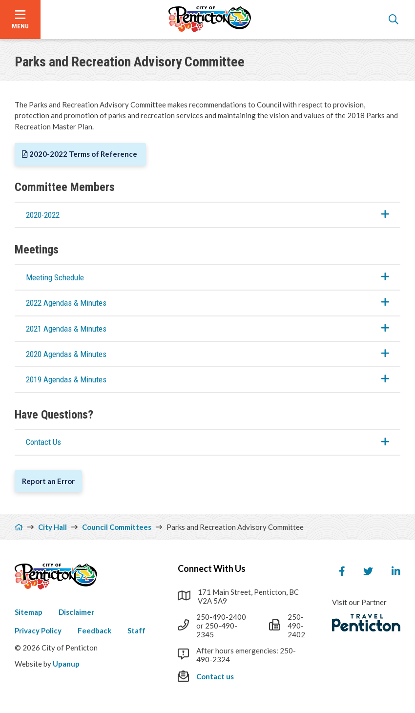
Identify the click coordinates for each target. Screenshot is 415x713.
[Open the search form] (393, 19)
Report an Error (48, 481)
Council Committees (116, 527)
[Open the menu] (20, 19)
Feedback (94, 630)
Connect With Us (212, 568)
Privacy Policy (38, 630)
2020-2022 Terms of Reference (84, 153)
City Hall (52, 527)
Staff (136, 630)
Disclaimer (76, 612)
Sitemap (28, 612)
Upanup (66, 663)
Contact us (215, 676)
